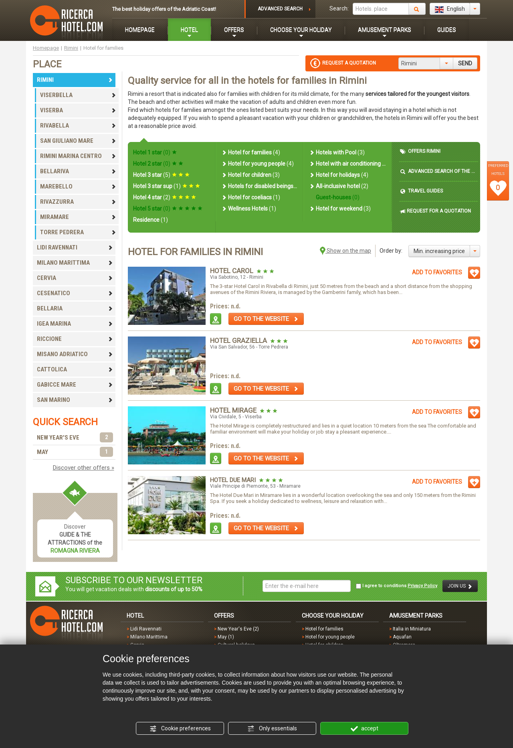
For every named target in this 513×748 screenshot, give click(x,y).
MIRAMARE (78, 217)
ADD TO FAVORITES (437, 272)
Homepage (46, 48)
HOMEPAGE (140, 29)
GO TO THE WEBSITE (266, 318)
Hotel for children (250, 175)
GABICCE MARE (75, 384)
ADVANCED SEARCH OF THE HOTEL (438, 171)
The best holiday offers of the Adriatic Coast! (164, 9)
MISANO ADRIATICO (75, 354)
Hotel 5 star (167, 208)
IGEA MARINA (75, 323)
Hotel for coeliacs (250, 197)
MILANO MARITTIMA (75, 262)
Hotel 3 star (161, 175)
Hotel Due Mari (233, 480)
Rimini (71, 48)
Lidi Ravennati (146, 629)
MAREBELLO (78, 186)
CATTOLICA (75, 369)
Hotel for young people (257, 163)
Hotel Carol (232, 271)
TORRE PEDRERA (78, 232)
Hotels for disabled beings (259, 186)
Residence (150, 220)
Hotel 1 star (155, 152)
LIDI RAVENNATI (75, 247)
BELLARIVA (78, 171)
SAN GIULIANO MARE (78, 140)
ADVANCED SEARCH (280, 9)
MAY (75, 452)
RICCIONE (75, 339)
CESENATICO (75, 293)
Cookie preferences (180, 728)
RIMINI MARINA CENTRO (78, 156)
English (450, 9)
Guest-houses (337, 197)
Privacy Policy (422, 585)
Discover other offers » (83, 467)
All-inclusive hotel (338, 186)
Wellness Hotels (248, 208)
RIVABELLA (78, 125)
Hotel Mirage (234, 410)
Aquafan (402, 637)
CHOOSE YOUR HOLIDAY (301, 29)
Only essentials (272, 728)
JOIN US (460, 586)
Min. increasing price (439, 251)
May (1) (226, 637)
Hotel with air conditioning (347, 163)
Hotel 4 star (164, 197)
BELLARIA (75, 308)
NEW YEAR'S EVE (75, 437)
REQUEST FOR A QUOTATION (435, 211)
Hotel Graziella (239, 340)
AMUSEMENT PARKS (384, 29)
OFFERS (234, 29)
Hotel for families (250, 152)
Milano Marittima (149, 637)
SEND (465, 63)
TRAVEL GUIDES (421, 191)
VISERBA (78, 110)
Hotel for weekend (340, 208)
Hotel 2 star (158, 163)
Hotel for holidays (338, 175)
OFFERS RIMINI (420, 151)
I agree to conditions (396, 586)
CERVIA (75, 278)
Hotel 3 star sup (166, 186)
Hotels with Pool (337, 152)
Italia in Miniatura (412, 629)
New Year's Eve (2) (238, 629)
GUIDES (446, 29)
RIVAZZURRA (78, 201)
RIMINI (75, 79)
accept (364, 728)
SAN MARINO (75, 399)
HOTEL (189, 29)
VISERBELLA (78, 95)
